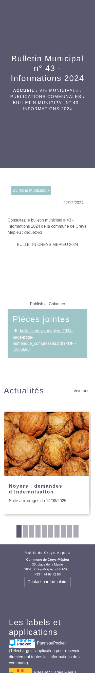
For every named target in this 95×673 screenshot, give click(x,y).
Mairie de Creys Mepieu (47, 553)
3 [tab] (31, 531)
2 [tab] (25, 531)
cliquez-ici (33, 232)
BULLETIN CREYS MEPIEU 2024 (47, 244)
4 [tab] (38, 531)
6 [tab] (50, 531)
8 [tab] (63, 531)
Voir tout (80, 391)
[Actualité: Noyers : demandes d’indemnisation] (46, 463)
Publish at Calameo (47, 304)
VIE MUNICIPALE (59, 90)
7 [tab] (57, 531)
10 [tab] (76, 531)
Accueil (23, 90)
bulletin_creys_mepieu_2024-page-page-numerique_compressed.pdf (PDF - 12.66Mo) (44, 340)
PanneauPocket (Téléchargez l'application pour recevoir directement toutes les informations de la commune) (45, 652)
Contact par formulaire (47, 582)
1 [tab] (19, 531)
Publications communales (45, 96)
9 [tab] (69, 531)
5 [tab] (44, 531)
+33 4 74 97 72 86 (47, 574)
